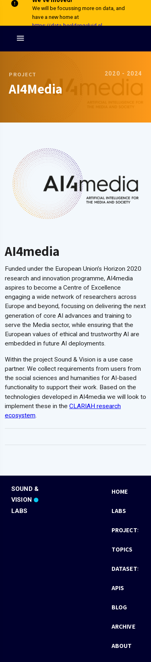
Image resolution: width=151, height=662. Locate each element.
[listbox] (125, 569)
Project (23, 74)
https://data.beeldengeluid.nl (67, 25)
